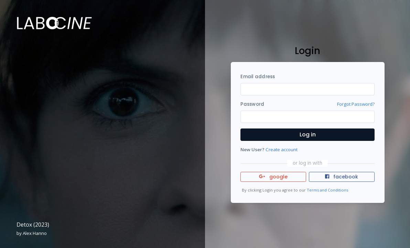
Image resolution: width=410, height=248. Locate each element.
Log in (308, 134)
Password (252, 104)
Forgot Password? (356, 104)
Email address (257, 76)
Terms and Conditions (327, 190)
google (273, 176)
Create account (282, 149)
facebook (341, 176)
